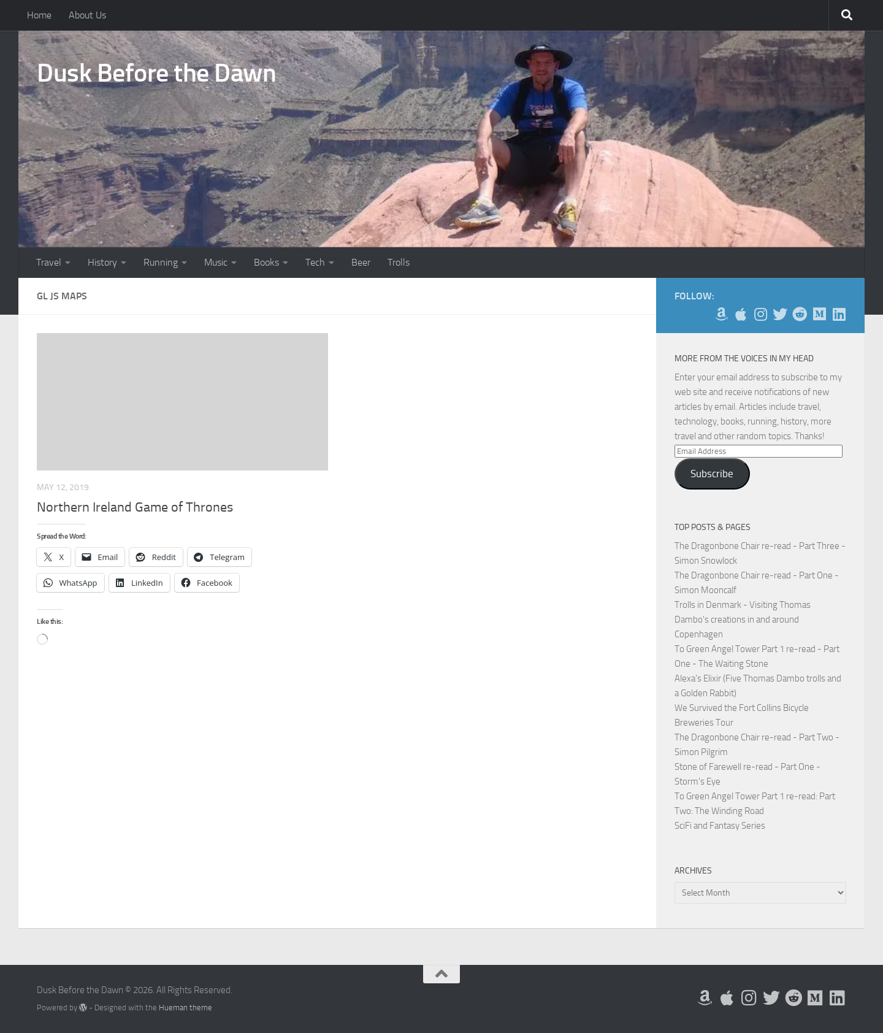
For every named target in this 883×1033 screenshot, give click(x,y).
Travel (48, 262)
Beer (360, 262)
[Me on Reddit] (799, 314)
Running (160, 262)
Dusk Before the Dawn (156, 73)
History (102, 262)
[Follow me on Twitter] (780, 314)
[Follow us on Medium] (819, 314)
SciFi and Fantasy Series (720, 825)
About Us (87, 15)
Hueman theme (185, 1007)
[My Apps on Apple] (740, 314)
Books (266, 262)
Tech (315, 262)
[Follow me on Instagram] (760, 314)
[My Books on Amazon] (721, 314)
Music (215, 262)
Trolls (399, 262)
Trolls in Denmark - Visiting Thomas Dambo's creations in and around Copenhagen (743, 619)
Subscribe (711, 473)
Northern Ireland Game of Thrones (135, 507)
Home (39, 15)
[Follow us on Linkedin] (838, 314)
